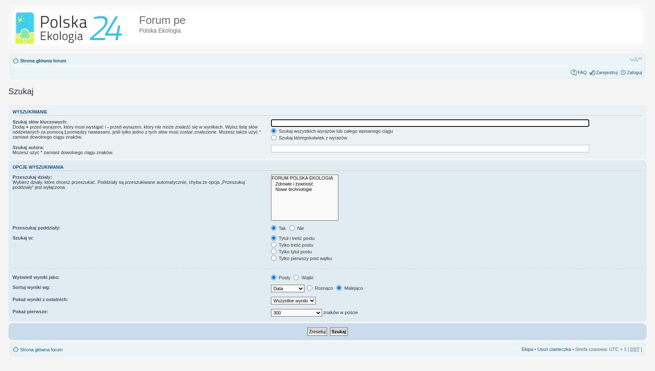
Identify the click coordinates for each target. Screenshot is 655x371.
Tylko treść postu (292, 244)
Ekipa (528, 349)
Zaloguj (634, 72)
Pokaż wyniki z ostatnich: (40, 299)
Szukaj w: (23, 237)
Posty (281, 277)
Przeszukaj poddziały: (36, 227)
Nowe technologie (305, 189)
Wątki (303, 277)
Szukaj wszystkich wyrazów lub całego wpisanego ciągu (332, 131)
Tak (278, 228)
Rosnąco (320, 288)
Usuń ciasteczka (554, 349)
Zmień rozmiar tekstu (636, 59)
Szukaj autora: (28, 147)
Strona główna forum (43, 60)
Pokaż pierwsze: (30, 311)
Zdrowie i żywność (305, 184)
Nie (296, 228)
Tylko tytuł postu (291, 251)
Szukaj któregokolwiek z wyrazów (309, 137)
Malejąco (349, 288)
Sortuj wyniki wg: (31, 287)
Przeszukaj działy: (32, 177)
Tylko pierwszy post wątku (301, 258)
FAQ (582, 72)
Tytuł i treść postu (293, 238)
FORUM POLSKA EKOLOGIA (305, 178)
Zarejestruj (607, 72)
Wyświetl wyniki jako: (36, 277)
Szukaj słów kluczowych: (40, 121)
